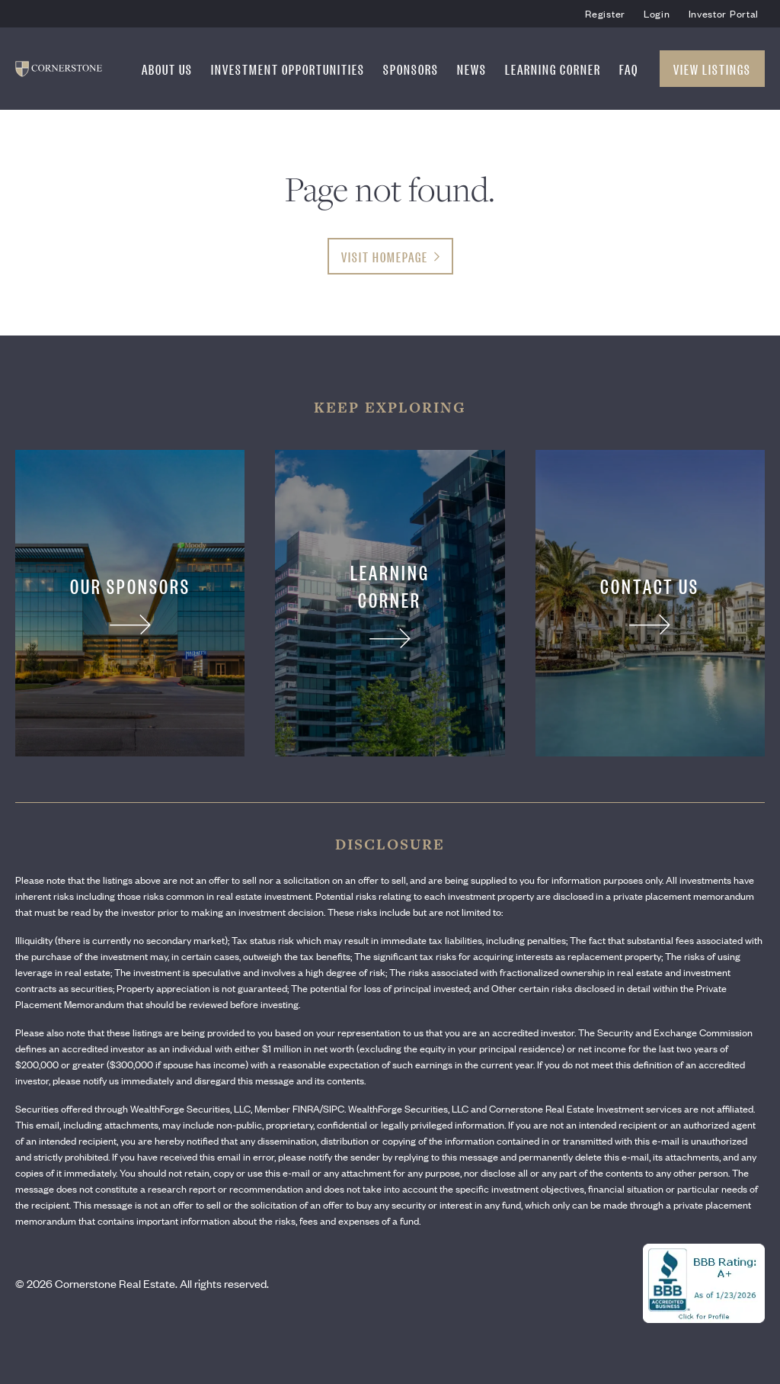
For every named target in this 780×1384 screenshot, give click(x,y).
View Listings (712, 68)
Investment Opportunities (288, 68)
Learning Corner (553, 68)
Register (605, 13)
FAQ (628, 68)
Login (657, 13)
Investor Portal (724, 13)
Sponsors (411, 68)
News (472, 68)
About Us (167, 68)
